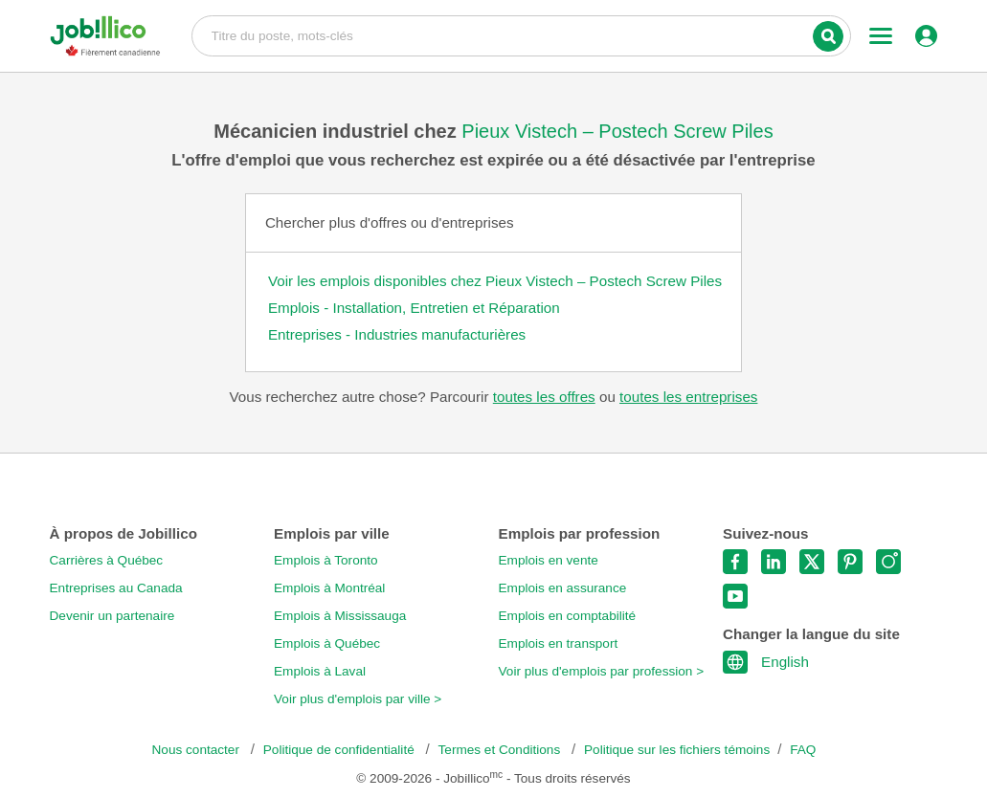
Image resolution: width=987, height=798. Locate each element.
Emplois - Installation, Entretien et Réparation (414, 307)
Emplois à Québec (327, 643)
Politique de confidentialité (340, 750)
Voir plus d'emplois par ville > (357, 699)
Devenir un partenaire (112, 616)
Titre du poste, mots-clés (521, 34)
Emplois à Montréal (329, 588)
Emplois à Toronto (326, 560)
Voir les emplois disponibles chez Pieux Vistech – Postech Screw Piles (495, 281)
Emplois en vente (548, 560)
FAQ (803, 750)
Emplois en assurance (563, 588)
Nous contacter (197, 750)
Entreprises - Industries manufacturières (397, 334)
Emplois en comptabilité (568, 616)
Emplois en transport (558, 643)
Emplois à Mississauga (340, 616)
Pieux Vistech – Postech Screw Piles (617, 131)
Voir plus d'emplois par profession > (602, 671)
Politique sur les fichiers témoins (677, 750)
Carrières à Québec (107, 560)
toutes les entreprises (688, 396)
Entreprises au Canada (116, 588)
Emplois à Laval (320, 671)
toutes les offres (544, 396)
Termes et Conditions (501, 750)
